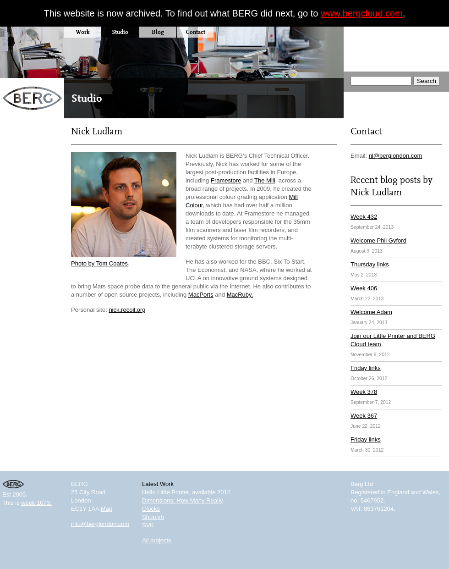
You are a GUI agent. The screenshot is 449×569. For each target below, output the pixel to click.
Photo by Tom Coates (99, 263)
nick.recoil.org (127, 309)
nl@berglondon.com (395, 155)
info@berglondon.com (100, 523)
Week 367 (363, 415)
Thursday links (369, 264)
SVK (148, 525)
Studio (120, 32)
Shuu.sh (153, 517)
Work (82, 32)
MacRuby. (240, 294)
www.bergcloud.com (362, 13)
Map (106, 508)
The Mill (264, 180)
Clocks (151, 508)
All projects (156, 540)
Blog (158, 32)
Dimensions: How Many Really (182, 500)
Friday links (365, 368)
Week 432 (363, 216)
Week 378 (363, 391)
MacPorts (201, 294)
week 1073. (36, 502)
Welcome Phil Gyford (378, 240)
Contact (195, 32)
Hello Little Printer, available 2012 (186, 492)
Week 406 (363, 288)
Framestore (226, 180)
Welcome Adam (371, 312)
